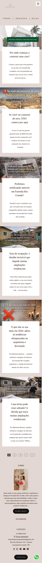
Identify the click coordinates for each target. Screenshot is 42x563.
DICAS (35, 18)
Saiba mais (21, 506)
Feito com (21, 561)
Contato (21, 552)
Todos (7, 18)
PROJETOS (21, 18)
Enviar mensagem (22, 532)
